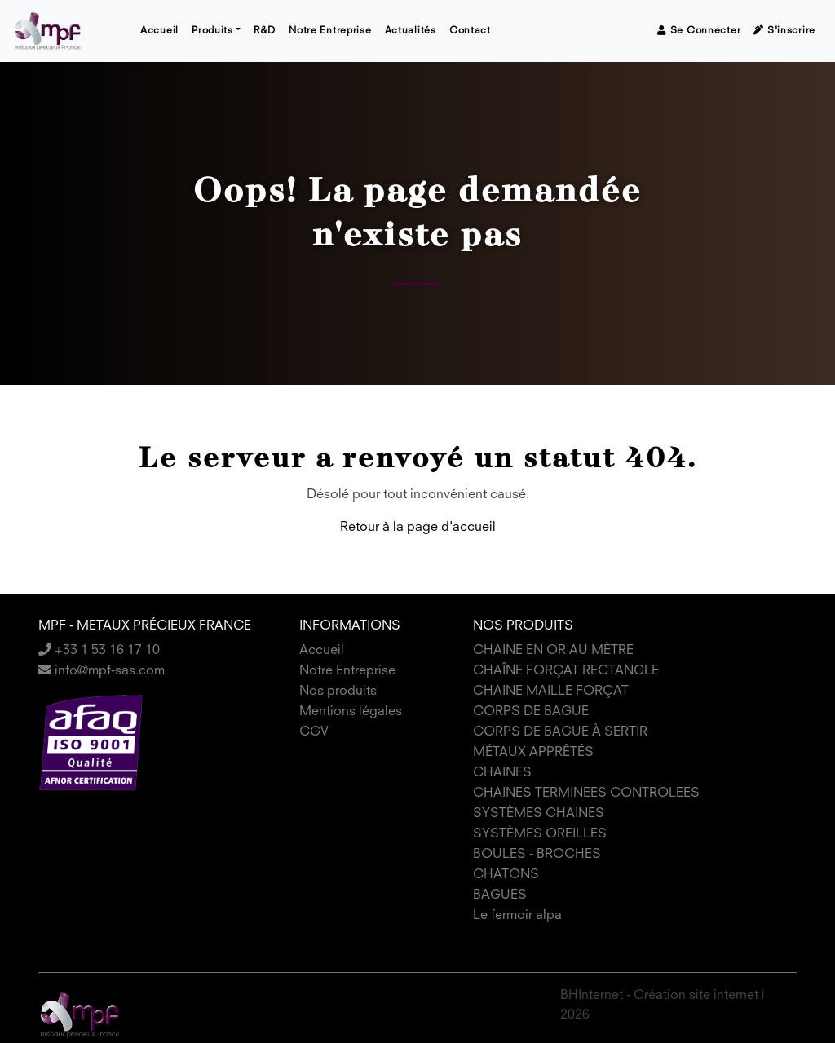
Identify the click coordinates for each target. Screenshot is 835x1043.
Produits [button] (212, 31)
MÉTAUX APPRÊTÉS (533, 752)
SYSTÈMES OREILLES (540, 834)
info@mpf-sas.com (101, 671)
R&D (265, 31)
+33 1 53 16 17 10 (99, 650)
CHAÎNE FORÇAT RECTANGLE (566, 671)
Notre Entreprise (330, 31)
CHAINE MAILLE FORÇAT (551, 691)
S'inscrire (784, 30)
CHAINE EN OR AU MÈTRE (553, 650)
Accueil (159, 31)
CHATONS (506, 875)
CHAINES (502, 773)
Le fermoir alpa (517, 915)
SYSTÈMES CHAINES (538, 813)
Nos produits (338, 691)
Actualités (410, 31)
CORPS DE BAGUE (531, 711)
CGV (314, 732)
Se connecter (698, 30)
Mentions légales (350, 711)
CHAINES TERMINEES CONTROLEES (586, 793)
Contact (470, 31)
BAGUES (500, 895)
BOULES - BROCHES (537, 854)
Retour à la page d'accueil (418, 527)
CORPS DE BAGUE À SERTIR (560, 732)
